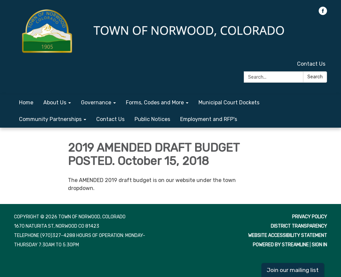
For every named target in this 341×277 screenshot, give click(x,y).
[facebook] (323, 13)
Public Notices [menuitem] (152, 119)
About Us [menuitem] (54, 102)
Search (315, 77)
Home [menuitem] (26, 102)
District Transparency (299, 226)
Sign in (319, 245)
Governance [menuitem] (96, 102)
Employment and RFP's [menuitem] (208, 119)
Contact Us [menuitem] (110, 119)
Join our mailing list (293, 270)
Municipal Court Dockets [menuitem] (228, 102)
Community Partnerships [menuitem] (50, 119)
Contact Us (311, 64)
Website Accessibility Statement (287, 235)
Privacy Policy (309, 217)
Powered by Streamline (281, 245)
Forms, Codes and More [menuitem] (155, 102)
